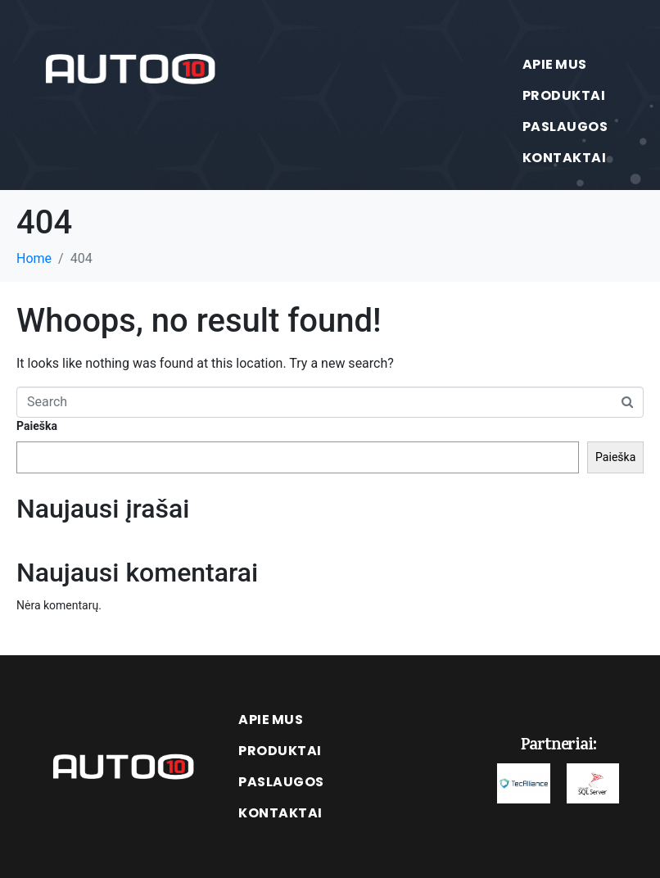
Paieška (36, 425)
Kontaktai (564, 157)
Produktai (564, 95)
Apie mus (554, 64)
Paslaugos (565, 126)
